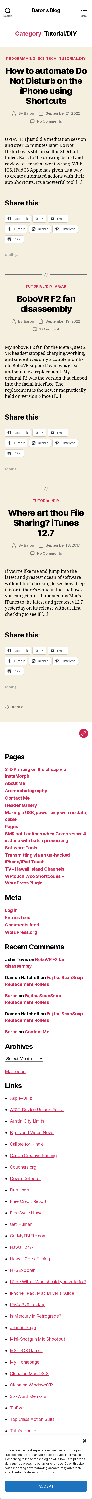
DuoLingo (19, 1189)
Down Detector (25, 1178)
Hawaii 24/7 (22, 1247)
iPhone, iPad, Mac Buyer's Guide (42, 1293)
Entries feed (18, 917)
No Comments (49, 121)
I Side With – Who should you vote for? (48, 1281)
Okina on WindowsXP (31, 1384)
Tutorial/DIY (72, 58)
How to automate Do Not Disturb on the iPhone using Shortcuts (46, 85)
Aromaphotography (26, 790)
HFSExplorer (22, 1270)
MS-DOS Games (26, 1350)
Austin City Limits (27, 1121)
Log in (11, 910)
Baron (29, 113)
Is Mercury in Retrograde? (35, 1316)
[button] (84, 1440)
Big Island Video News (32, 1132)
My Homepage (24, 1362)
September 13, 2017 (63, 545)
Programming (20, 58)
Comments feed (22, 924)
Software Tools (21, 847)
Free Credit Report (28, 1201)
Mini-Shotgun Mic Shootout (37, 1339)
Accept (46, 1486)
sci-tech (47, 58)
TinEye (16, 1407)
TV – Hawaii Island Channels (34, 869)
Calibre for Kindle (27, 1144)
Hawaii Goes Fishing (30, 1258)
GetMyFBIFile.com (28, 1235)
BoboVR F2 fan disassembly (46, 303)
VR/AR (60, 286)
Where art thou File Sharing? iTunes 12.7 (46, 522)
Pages (11, 826)
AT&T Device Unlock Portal (37, 1109)
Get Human (21, 1224)
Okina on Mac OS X (29, 1373)
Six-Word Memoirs (28, 1396)
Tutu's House (23, 1430)
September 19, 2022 (62, 321)
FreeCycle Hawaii (27, 1212)
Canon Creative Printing (33, 1155)
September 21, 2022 (63, 113)
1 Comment (49, 329)
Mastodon (15, 1071)
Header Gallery (21, 805)
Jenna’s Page (23, 1327)
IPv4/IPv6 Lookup (27, 1304)
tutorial (18, 706)
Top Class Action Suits (32, 1419)
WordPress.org (21, 932)
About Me (15, 783)
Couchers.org (23, 1167)
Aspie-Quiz (21, 1098)
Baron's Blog (46, 10)
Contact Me (17, 798)
